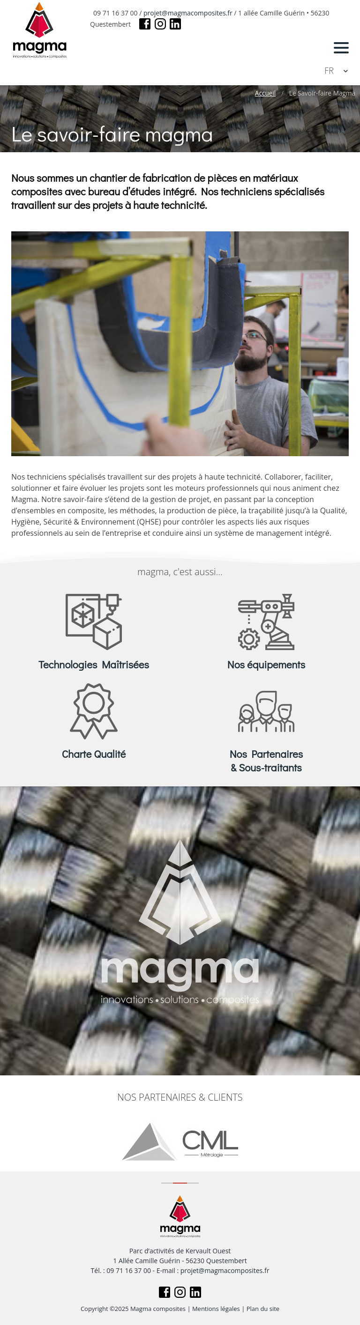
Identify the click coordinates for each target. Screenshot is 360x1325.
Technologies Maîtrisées (93, 664)
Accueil (265, 93)
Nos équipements (266, 664)
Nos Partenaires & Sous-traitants (266, 760)
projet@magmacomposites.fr (187, 12)
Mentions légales (216, 1308)
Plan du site (263, 1308)
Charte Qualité (94, 754)
